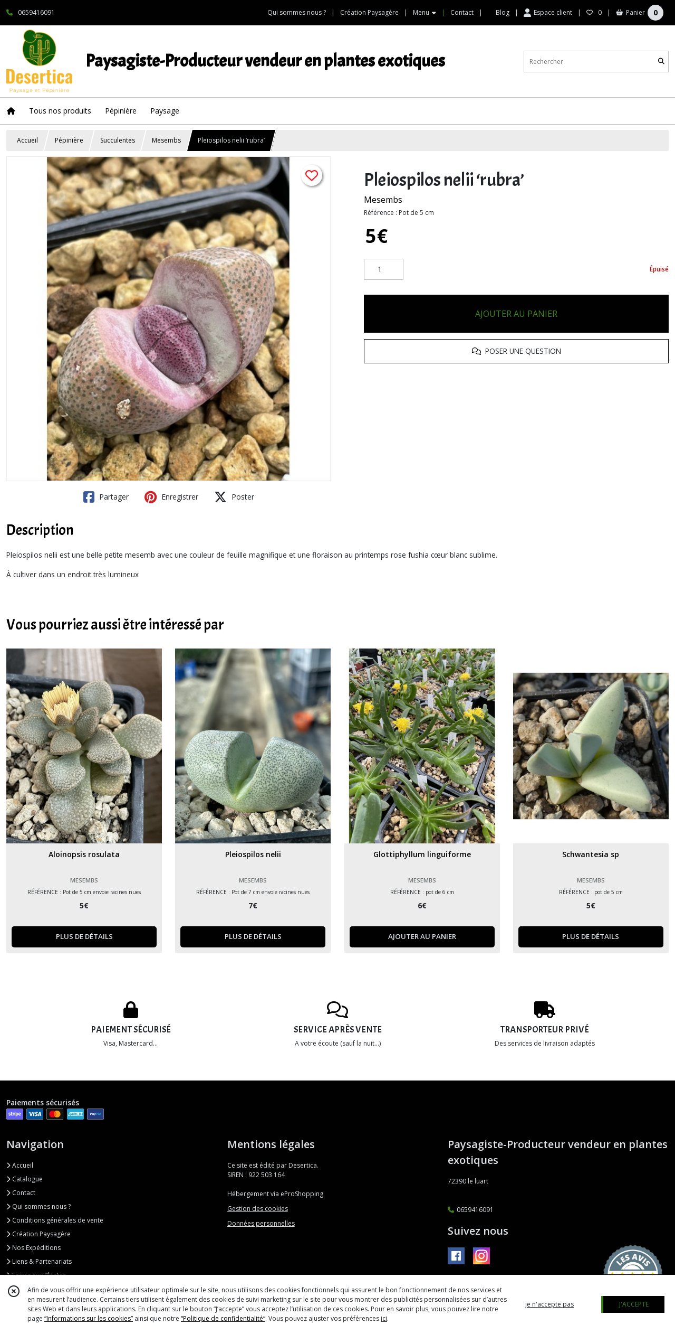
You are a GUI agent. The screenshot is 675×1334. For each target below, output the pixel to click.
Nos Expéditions (33, 1247)
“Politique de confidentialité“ (223, 1318)
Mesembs (166, 140)
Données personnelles (261, 1223)
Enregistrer (171, 497)
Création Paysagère (38, 1233)
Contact (462, 12)
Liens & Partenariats (39, 1261)
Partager (106, 497)
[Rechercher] (661, 61)
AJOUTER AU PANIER (516, 314)
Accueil (27, 140)
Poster (234, 497)
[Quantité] (383, 269)
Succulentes (117, 140)
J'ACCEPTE (634, 1304)
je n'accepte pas (549, 1304)
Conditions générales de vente (54, 1220)
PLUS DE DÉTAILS (84, 936)
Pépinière (69, 140)
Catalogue (24, 1179)
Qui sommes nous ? (38, 1206)
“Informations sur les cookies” (88, 1318)
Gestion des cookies (257, 1208)
